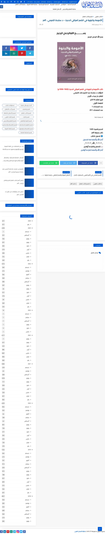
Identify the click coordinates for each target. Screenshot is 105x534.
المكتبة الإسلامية (44, 4)
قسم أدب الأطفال (10, 109)
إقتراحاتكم (43, 2)
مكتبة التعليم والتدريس (69, 9)
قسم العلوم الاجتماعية (26, 124)
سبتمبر (27, 278)
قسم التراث (26, 117)
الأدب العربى (98, 16)
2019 (29, 449)
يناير (28, 224)
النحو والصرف (26, 109)
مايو (28, 246)
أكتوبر (27, 274)
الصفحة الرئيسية (73, 2)
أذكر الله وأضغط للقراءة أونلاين (92, 150)
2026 (29, 221)
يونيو (27, 242)
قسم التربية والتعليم (26, 121)
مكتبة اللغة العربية (32, 4)
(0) (41, 24)
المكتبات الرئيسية (55, 4)
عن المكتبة (49, 2)
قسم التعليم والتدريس (9, 121)
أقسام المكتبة (71, 4)
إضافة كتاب (30, 2)
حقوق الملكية (57, 2)
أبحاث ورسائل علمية (26, 105)
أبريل (28, 249)
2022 (29, 335)
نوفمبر (27, 271)
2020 (29, 403)
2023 (29, 310)
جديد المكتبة (65, 2)
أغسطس (26, 235)
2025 (29, 228)
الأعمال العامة (57, 9)
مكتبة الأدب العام (20, 4)
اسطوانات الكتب (9, 105)
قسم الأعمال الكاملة (10, 113)
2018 (29, 496)
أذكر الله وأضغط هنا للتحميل (93, 139)
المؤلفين (63, 4)
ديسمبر (27, 231)
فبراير (27, 256)
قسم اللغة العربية (10, 128)
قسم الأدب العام (87, 16)
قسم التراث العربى (10, 117)
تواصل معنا (37, 2)
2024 (29, 264)
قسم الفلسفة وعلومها (26, 128)
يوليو (27, 238)
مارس (27, 253)
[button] (88, 163)
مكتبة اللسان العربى (80, 531)
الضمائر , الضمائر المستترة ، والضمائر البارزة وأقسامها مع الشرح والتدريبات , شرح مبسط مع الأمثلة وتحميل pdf (13, 160)
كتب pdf (73, 184)
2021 (29, 364)
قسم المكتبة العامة (26, 132)
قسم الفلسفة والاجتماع (10, 124)
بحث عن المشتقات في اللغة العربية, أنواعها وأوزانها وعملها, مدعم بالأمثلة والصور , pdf (13, 149)
